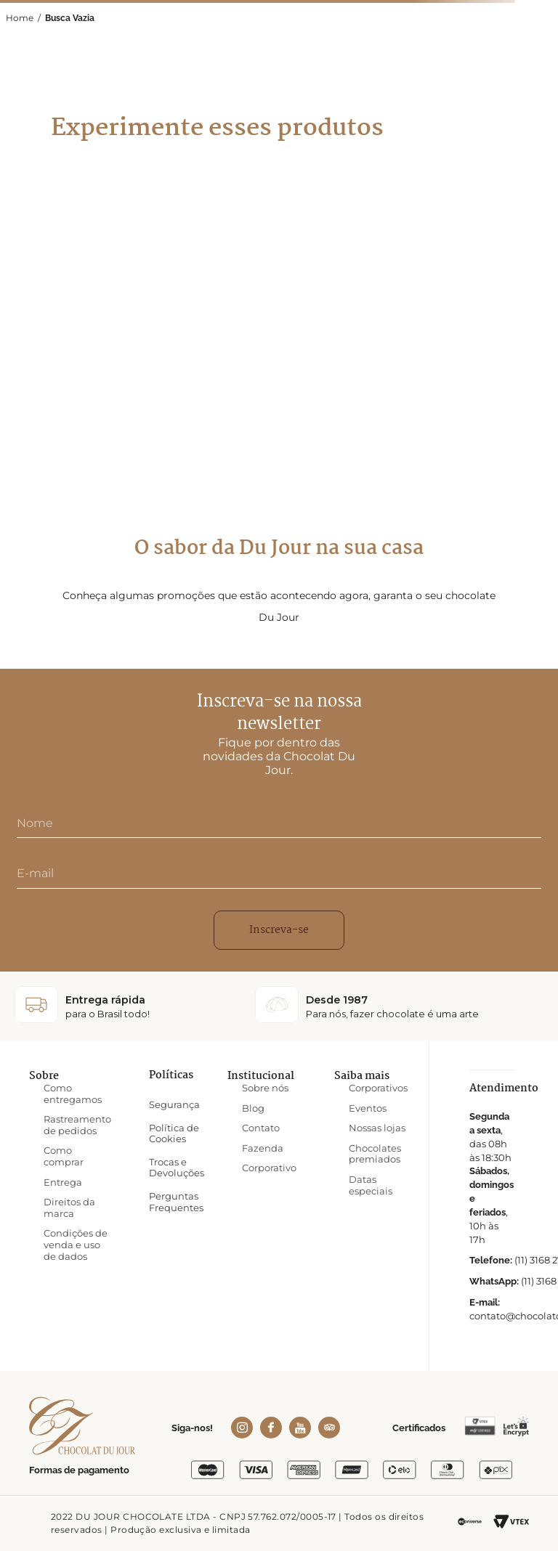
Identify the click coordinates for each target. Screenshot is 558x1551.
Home (19, 17)
